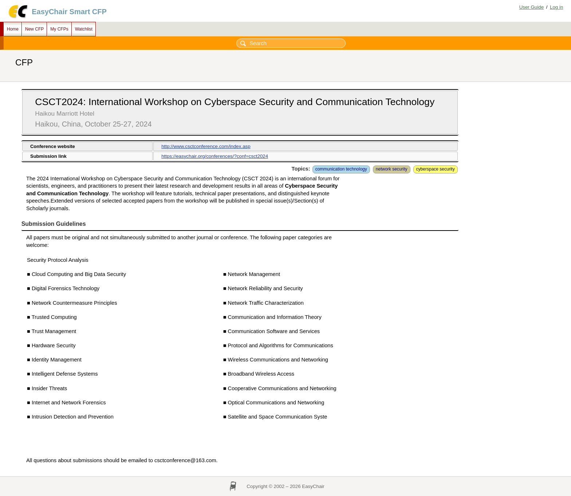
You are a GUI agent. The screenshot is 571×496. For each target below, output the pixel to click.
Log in (556, 7)
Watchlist (83, 29)
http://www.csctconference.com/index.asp (205, 146)
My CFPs (59, 29)
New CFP (34, 29)
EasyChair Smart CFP (69, 12)
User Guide (531, 7)
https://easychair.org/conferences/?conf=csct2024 (214, 156)
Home (13, 29)
